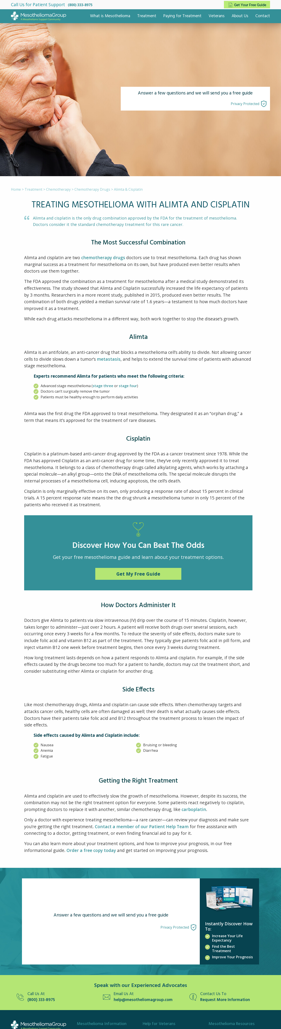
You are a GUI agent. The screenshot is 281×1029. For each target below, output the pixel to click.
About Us (240, 16)
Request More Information (225, 1000)
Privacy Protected (245, 103)
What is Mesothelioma (110, 16)
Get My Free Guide (138, 574)
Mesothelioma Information (101, 1024)
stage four (128, 385)
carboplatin (194, 809)
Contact (262, 16)
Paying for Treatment (182, 16)
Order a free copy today (91, 850)
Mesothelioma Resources (232, 1024)
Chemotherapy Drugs (92, 189)
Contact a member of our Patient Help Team (142, 826)
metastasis (109, 359)
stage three (103, 385)
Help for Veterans (159, 1024)
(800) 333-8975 (80, 4)
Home (16, 189)
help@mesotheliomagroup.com (143, 1000)
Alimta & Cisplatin (128, 189)
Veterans (217, 16)
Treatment (146, 16)
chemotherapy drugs (103, 257)
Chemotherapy (58, 189)
